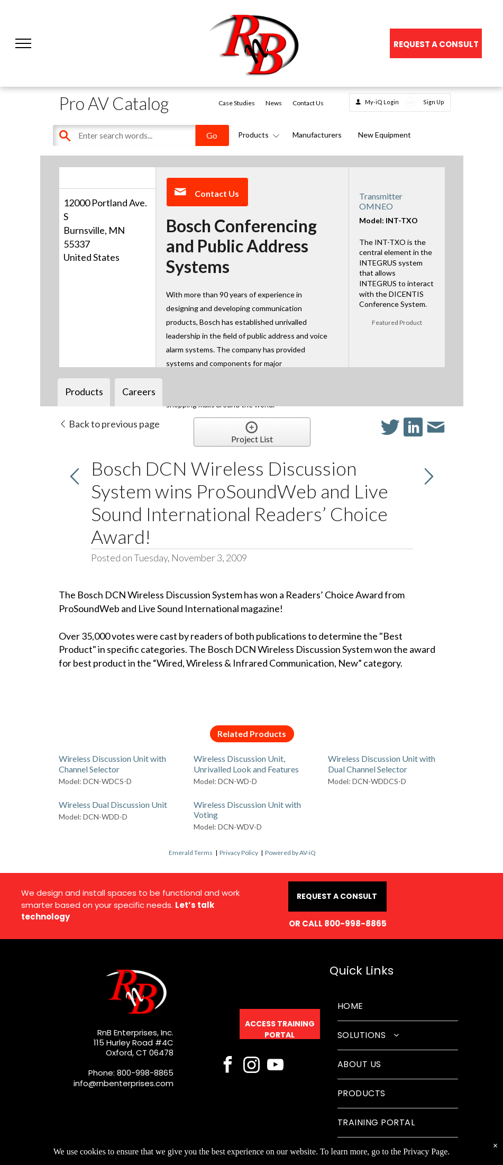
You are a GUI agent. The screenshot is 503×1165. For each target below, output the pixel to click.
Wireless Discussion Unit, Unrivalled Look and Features (246, 763)
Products (257, 134)
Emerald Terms (191, 853)
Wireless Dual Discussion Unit (113, 804)
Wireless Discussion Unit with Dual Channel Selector (381, 763)
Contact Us (308, 103)
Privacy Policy (239, 853)
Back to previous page (109, 424)
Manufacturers (317, 134)
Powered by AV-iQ (290, 853)
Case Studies (236, 103)
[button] (23, 43)
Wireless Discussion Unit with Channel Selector (112, 763)
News (274, 103)
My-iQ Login (382, 101)
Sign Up (433, 101)
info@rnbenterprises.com (123, 1083)
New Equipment (384, 134)
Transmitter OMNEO (381, 201)
